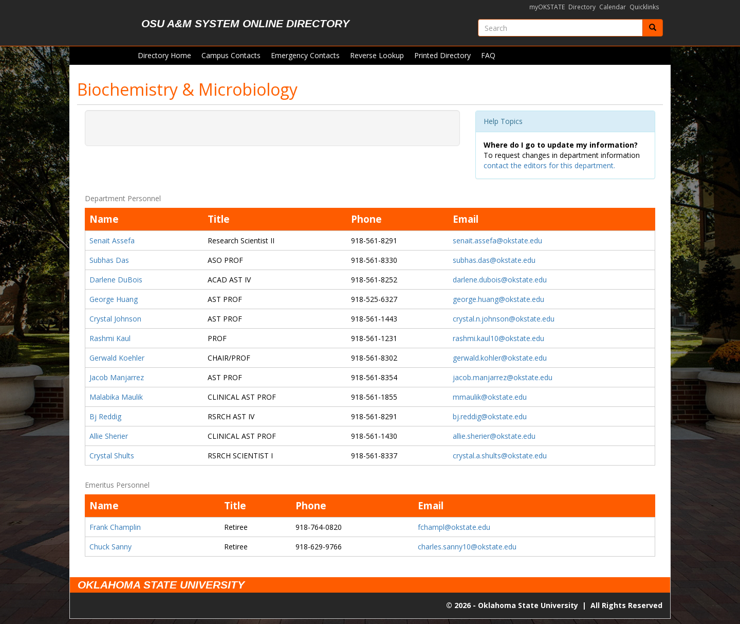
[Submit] (652, 28)
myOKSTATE (547, 7)
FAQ (488, 55)
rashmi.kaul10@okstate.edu (498, 338)
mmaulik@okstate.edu (490, 397)
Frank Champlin (115, 527)
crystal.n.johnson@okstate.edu (503, 319)
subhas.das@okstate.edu (494, 260)
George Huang (113, 299)
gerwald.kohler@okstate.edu (500, 358)
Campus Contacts (231, 55)
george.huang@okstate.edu (498, 299)
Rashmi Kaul (110, 338)
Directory (582, 7)
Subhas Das (109, 260)
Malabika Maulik (116, 397)
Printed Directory (442, 55)
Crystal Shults (111, 455)
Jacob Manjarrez (116, 377)
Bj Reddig (105, 416)
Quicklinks (644, 7)
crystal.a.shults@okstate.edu (500, 455)
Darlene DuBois (115, 279)
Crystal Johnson (115, 319)
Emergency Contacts (305, 55)
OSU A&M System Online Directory (245, 23)
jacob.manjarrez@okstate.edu (502, 377)
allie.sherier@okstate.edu (494, 436)
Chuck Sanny (110, 546)
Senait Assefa (112, 240)
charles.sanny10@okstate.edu (467, 546)
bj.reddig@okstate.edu (490, 416)
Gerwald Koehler (116, 358)
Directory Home (164, 55)
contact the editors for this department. (549, 165)
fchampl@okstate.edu (454, 527)
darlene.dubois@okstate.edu (500, 279)
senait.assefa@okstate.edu (497, 240)
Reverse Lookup (377, 55)
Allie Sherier (108, 436)
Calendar (612, 7)
